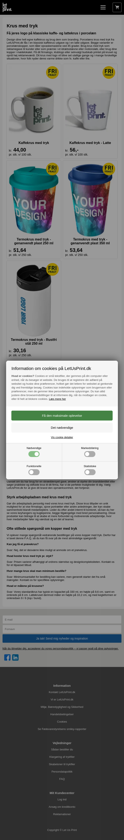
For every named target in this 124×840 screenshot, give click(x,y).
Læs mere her (57, 399)
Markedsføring (90, 451)
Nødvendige (34, 451)
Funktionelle (34, 470)
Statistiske (90, 470)
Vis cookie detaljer (62, 437)
